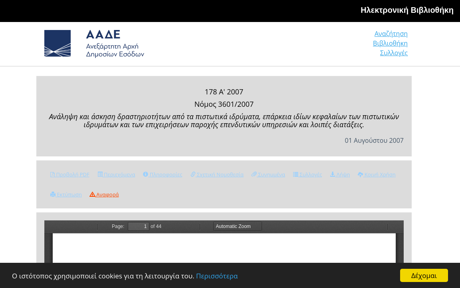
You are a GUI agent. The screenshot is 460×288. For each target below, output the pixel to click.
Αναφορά (104, 194)
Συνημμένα (268, 174)
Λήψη (340, 174)
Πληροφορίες (162, 174)
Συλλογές (394, 46)
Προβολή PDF (69, 174)
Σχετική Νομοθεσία (217, 174)
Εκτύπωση (66, 194)
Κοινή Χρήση (376, 174)
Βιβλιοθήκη (342, 46)
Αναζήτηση (286, 46)
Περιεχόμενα (116, 174)
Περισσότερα (217, 276)
